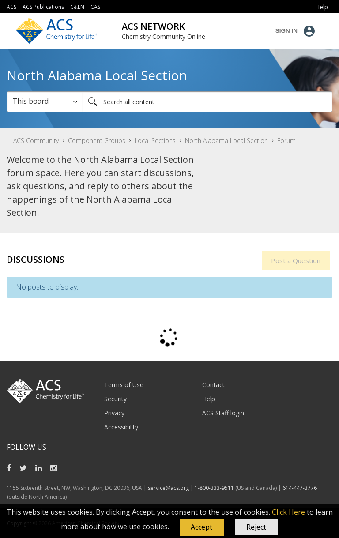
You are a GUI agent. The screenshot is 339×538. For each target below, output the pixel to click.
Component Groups (96, 140)
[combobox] (207, 101)
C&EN (77, 7)
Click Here (288, 512)
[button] (202, 527)
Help (208, 399)
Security (115, 399)
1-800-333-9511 (214, 488)
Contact (213, 384)
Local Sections (155, 140)
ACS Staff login (223, 413)
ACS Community (36, 140)
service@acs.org (168, 488)
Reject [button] (256, 527)
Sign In (286, 30)
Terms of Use (123, 384)
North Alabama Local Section (226, 140)
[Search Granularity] (45, 102)
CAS (95, 7)
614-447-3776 (299, 488)
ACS (11, 7)
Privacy (114, 413)
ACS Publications (43, 7)
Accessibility (121, 427)
